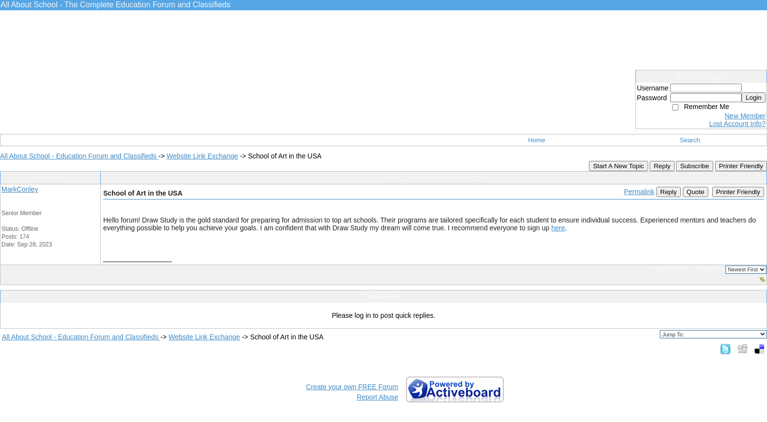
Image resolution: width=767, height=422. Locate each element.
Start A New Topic (618, 166)
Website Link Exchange (202, 156)
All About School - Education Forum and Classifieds (79, 156)
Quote (695, 192)
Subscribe (694, 166)
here (558, 228)
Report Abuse (377, 397)
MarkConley (19, 189)
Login (753, 97)
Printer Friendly (741, 166)
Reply (662, 166)
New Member (745, 116)
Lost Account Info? (737, 124)
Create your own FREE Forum (352, 387)
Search (690, 140)
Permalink (639, 192)
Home (536, 140)
